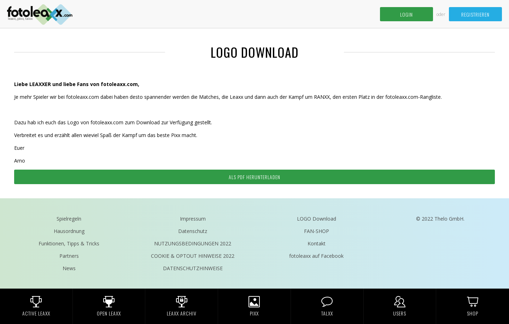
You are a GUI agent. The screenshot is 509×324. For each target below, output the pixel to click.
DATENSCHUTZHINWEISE (193, 268)
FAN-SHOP (316, 231)
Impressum (193, 218)
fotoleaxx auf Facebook (316, 255)
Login (406, 14)
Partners (69, 255)
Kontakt (317, 243)
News (69, 268)
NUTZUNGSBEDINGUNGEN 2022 (192, 243)
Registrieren (475, 14)
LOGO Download (316, 218)
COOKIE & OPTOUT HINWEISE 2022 (192, 255)
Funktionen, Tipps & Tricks (69, 243)
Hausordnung (69, 231)
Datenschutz (192, 231)
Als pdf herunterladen (254, 177)
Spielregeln (69, 218)
